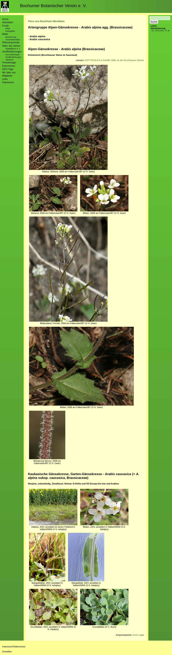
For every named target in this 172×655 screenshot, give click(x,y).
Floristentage (9, 62)
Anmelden (7, 651)
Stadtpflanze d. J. (12, 49)
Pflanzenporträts (10, 42)
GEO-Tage (7, 69)
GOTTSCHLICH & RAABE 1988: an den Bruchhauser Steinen (114, 60)
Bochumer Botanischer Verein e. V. (53, 5)
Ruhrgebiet (10, 31)
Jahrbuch (9, 60)
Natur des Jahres (11, 45)
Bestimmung (10, 37)
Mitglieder (7, 75)
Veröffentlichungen (13, 57)
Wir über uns (9, 72)
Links (5, 79)
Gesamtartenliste (12, 40)
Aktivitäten (7, 22)
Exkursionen (8, 66)
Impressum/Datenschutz (13, 646)
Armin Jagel (138, 635)
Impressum (8, 82)
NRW (7, 28)
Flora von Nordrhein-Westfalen (46, 21)
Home (5, 19)
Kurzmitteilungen (12, 54)
